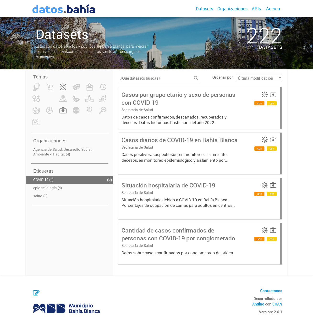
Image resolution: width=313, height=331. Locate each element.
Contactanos (271, 290)
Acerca (273, 8)
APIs (256, 8)
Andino (258, 304)
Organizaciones (232, 8)
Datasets (204, 8)
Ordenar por (222, 77)
